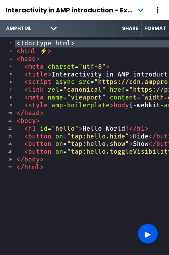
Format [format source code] (155, 28)
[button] (157, 10)
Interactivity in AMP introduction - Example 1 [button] (76, 10)
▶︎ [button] (148, 233)
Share (130, 28)
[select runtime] (30, 28)
